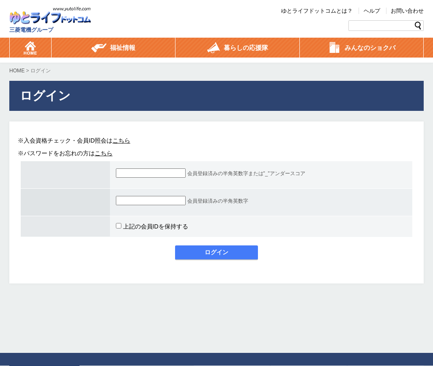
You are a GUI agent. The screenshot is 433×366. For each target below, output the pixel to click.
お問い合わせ (407, 11)
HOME (17, 71)
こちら (121, 140)
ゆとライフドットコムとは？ (317, 11)
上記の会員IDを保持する (152, 226)
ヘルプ (372, 11)
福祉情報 (113, 48)
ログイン (216, 252)
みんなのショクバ (361, 48)
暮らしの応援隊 (237, 48)
